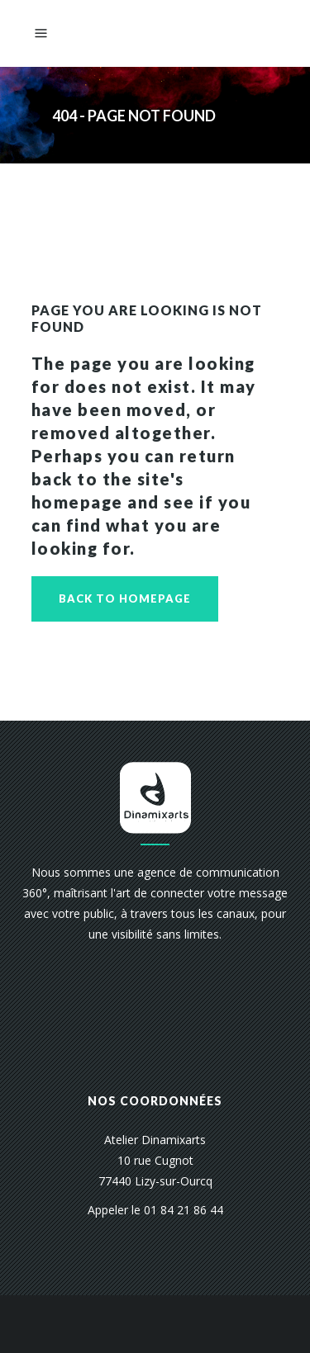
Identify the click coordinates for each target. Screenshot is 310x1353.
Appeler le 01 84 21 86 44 (155, 1210)
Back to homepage (125, 598)
